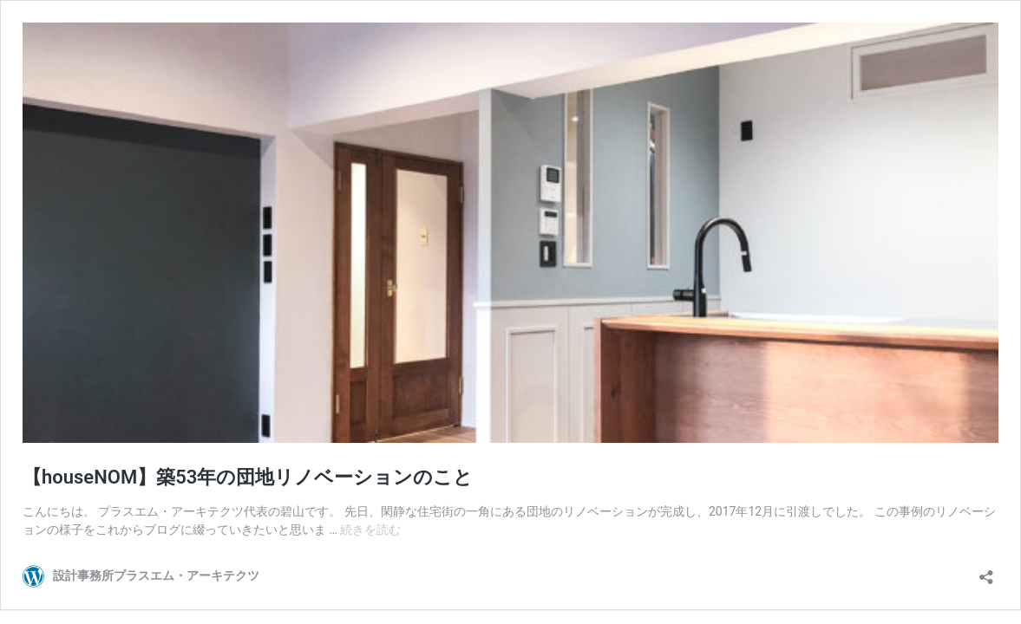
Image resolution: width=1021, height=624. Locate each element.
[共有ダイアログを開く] (986, 571)
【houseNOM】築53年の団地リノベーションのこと (248, 477)
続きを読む (370, 529)
